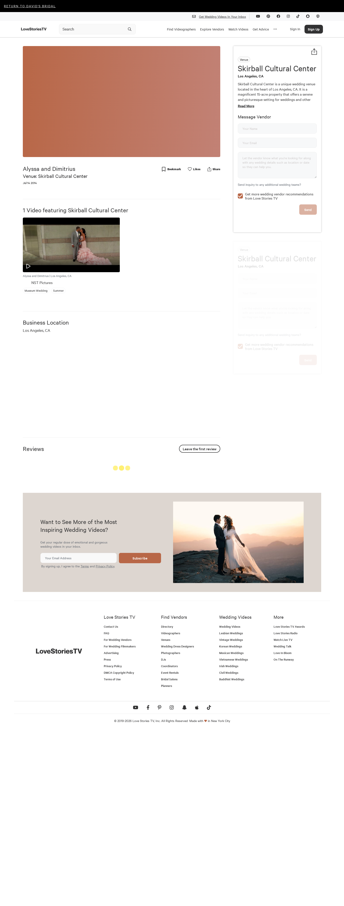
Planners (166, 861)
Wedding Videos (229, 802)
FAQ (106, 808)
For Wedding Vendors (117, 815)
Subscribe (140, 733)
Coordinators (169, 841)
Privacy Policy (105, 741)
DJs (163, 835)
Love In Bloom (283, 828)
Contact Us (111, 802)
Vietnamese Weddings (233, 835)
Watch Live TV (283, 815)
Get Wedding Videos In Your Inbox (220, 17)
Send (308, 239)
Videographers (170, 808)
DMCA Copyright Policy (119, 848)
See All (203, 469)
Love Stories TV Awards (289, 802)
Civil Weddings (228, 848)
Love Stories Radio (285, 808)
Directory (167, 802)
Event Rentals (170, 848)
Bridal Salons (169, 854)
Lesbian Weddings (231, 808)
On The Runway (284, 835)
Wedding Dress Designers (177, 821)
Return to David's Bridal (30, 6)
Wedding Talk (282, 821)
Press (107, 835)
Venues (165, 815)
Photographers (170, 828)
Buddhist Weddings (231, 854)
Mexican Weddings (231, 828)
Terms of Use (112, 854)
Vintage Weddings (231, 815)
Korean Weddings (230, 821)
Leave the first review (200, 448)
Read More (246, 105)
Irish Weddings (228, 841)
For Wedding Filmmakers (120, 821)
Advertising (111, 828)
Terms (85, 741)
